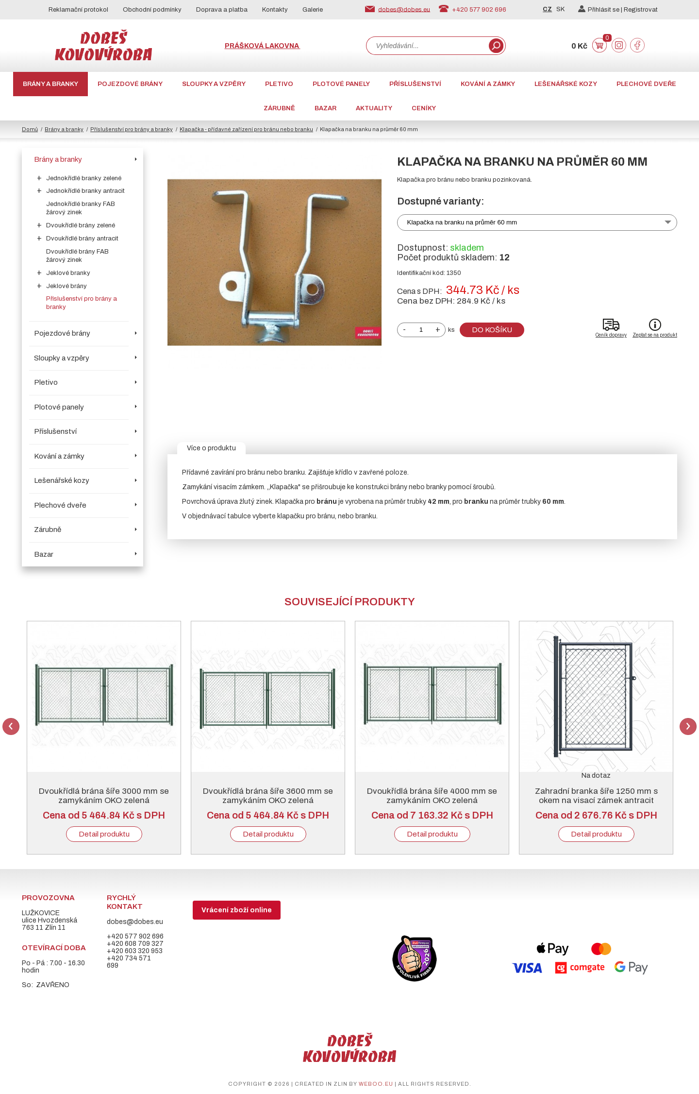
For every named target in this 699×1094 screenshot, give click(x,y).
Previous (10, 726)
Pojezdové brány (130, 84)
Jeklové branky (68, 273)
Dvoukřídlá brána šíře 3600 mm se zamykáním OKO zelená (268, 795)
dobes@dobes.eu (404, 9)
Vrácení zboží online (236, 910)
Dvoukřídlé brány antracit (82, 238)
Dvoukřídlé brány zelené (80, 225)
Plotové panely (341, 84)
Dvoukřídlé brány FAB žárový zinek (77, 255)
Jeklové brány (66, 286)
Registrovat (641, 9)
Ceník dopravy (611, 335)
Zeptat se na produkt (654, 335)
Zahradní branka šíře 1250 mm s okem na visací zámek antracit (596, 795)
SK (560, 9)
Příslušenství (415, 84)
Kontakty (275, 9)
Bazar (325, 108)
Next (688, 726)
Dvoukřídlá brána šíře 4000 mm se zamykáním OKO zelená (432, 795)
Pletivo (279, 84)
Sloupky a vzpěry (214, 84)
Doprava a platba (222, 9)
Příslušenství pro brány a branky (131, 129)
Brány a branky (50, 84)
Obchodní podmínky (152, 9)
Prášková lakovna (262, 46)
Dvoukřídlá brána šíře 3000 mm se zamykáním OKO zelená (104, 795)
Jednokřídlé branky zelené (83, 178)
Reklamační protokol (78, 9)
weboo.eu (376, 1084)
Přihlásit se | (601, 9)
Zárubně (279, 108)
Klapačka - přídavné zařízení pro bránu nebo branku (246, 129)
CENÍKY (424, 108)
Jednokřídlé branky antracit (85, 191)
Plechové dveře (646, 84)
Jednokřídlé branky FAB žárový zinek (80, 208)
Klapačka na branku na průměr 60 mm (462, 222)
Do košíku (492, 330)
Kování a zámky (488, 84)
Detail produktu (104, 834)
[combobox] (426, 45)
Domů (30, 129)
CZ (547, 9)
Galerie (312, 9)
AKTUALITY (374, 108)
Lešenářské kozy (565, 84)
